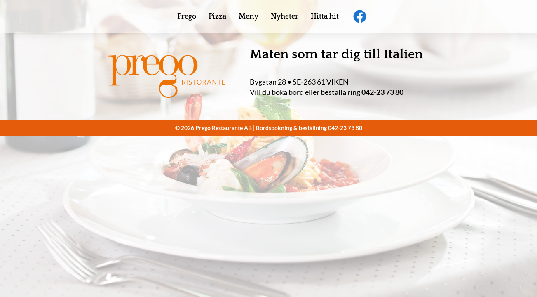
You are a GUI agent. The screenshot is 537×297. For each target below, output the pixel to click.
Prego (186, 16)
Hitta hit (325, 16)
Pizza (217, 16)
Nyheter (284, 16)
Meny (248, 16)
